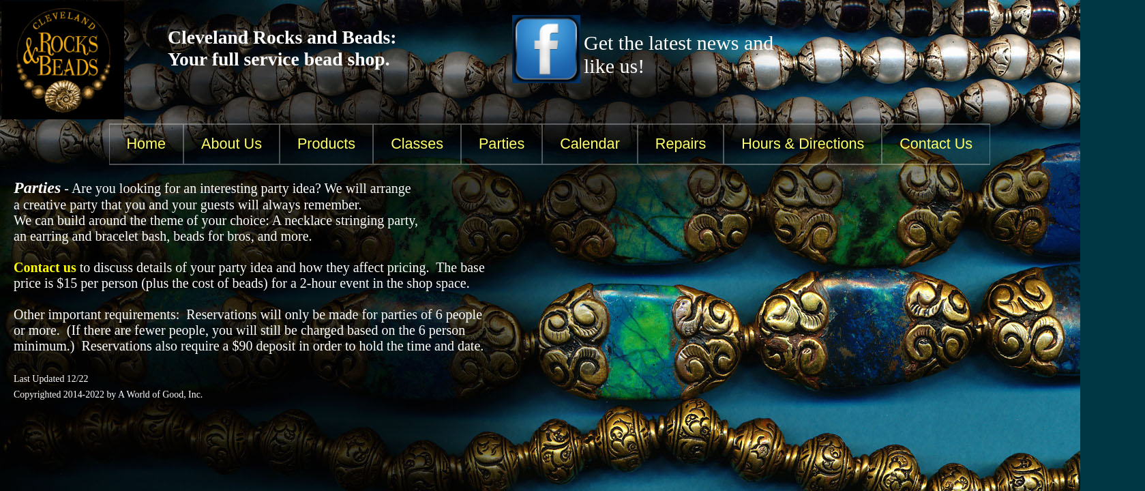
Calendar (590, 143)
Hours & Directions (802, 143)
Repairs (680, 143)
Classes (417, 143)
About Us (231, 143)
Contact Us (935, 143)
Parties (501, 143)
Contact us (45, 267)
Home (146, 143)
